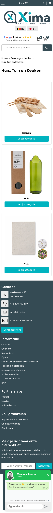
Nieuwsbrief (7, 353)
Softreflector (8, 405)
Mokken (5, 401)
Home (4, 58)
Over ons (6, 348)
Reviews (17, 37)
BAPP (4, 382)
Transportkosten (10, 378)
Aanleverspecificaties (13, 370)
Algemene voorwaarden (14, 419)
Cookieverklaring (10, 423)
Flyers (4, 357)
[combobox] (22, 47)
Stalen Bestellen (10, 374)
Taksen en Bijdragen (12, 365)
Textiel (5, 397)
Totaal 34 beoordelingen (17, 40)
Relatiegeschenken (21, 58)
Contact (6, 344)
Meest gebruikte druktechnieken (19, 361)
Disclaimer (7, 428)
